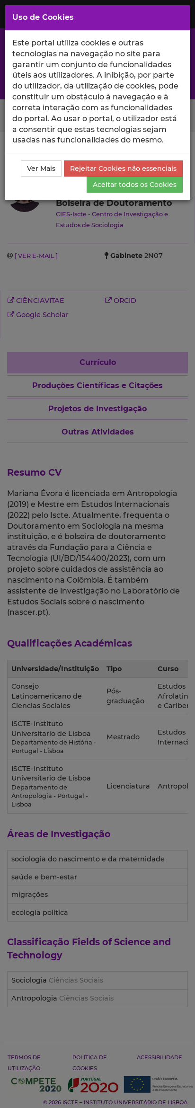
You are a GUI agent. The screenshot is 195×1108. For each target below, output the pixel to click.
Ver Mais (41, 168)
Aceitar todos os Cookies (135, 184)
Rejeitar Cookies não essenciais (123, 168)
